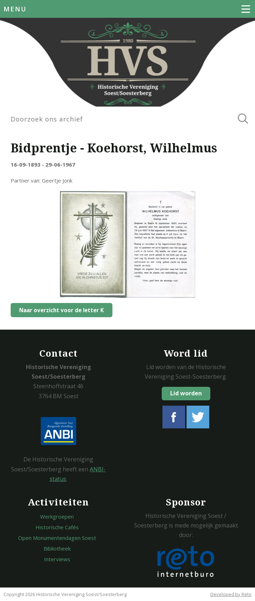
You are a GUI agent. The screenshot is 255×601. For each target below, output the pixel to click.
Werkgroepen (57, 516)
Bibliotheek (57, 548)
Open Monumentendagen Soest (57, 537)
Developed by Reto (230, 594)
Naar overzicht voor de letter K (61, 310)
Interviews (57, 559)
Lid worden (186, 393)
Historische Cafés (57, 527)
